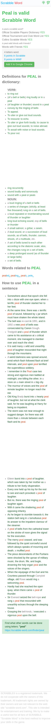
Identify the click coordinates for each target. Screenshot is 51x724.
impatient (22, 407)
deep (12, 253)
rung (25, 210)
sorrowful (35, 543)
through (11, 353)
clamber (39, 339)
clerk (42, 400)
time (23, 310)
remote (11, 389)
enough (37, 411)
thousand (17, 210)
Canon (27, 328)
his (18, 335)
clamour (40, 521)
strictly (33, 206)
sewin (39, 228)
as (18, 235)
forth (26, 122)
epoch (35, 296)
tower (46, 529)
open (36, 299)
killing (26, 378)
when (43, 299)
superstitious (18, 367)
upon (30, 364)
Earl (37, 572)
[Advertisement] (25, 160)
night (44, 350)
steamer (15, 525)
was (35, 310)
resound (15, 119)
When (10, 572)
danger (20, 414)
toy (32, 489)
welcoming (13, 582)
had (17, 586)
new (18, 324)
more (10, 418)
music (10, 561)
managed (27, 339)
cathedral (37, 529)
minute (24, 418)
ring (12, 93)
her (41, 303)
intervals (11, 364)
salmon (20, 228)
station (11, 518)
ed (6, 275)
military (44, 557)
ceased (28, 539)
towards (37, 514)
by (17, 108)
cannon (42, 235)
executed (39, 611)
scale (37, 246)
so (15, 407)
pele (31, 275)
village (10, 579)
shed (30, 342)
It (8, 346)
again (20, 503)
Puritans (44, 554)
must (10, 317)
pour (13, 133)
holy (24, 565)
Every (10, 489)
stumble (28, 514)
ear (9, 393)
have (15, 317)
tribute (10, 485)
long (9, 221)
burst (27, 396)
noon (27, 532)
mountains (25, 353)
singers (25, 568)
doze (16, 299)
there (29, 310)
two (40, 371)
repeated (19, 214)
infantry (21, 511)
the (20, 108)
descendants (25, 554)
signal (44, 532)
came (10, 335)
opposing (12, 511)
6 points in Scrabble (14, 55)
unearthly (40, 346)
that (30, 296)
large (13, 257)
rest (44, 489)
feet (14, 306)
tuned (25, 242)
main (21, 382)
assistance (26, 335)
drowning (12, 565)
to (8, 93)
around (43, 357)
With (9, 507)
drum (21, 561)
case (34, 371)
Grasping (12, 611)
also (43, 246)
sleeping (43, 604)
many (20, 346)
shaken (23, 317)
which (44, 314)
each (33, 242)
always (18, 547)
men (31, 375)
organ (30, 565)
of (9, 97)
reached (28, 586)
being (10, 407)
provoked (30, 493)
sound (36, 104)
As (8, 514)
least (42, 206)
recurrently (17, 188)
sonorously (32, 191)
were (10, 557)
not (25, 400)
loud (30, 115)
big (37, 382)
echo (25, 119)
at (39, 206)
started (35, 303)
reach (20, 342)
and (24, 191)
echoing (22, 221)
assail (14, 129)
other (39, 242)
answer (14, 521)
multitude (25, 239)
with (19, 129)
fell (45, 296)
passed (22, 575)
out (16, 93)
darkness (21, 357)
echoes (22, 604)
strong (10, 375)
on (30, 210)
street (28, 382)
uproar (33, 557)
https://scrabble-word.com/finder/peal (24, 630)
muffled (20, 550)
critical (40, 335)
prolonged (21, 253)
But (9, 500)
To (8, 111)
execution (20, 536)
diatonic (29, 246)
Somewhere (13, 296)
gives (33, 532)
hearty (40, 396)
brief (46, 360)
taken (22, 482)
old (17, 579)
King (14, 396)
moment (11, 339)
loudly (34, 97)
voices (27, 385)
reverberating (35, 214)
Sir (8, 597)
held (21, 489)
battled (38, 375)
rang (22, 518)
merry (15, 539)
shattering (30, 507)
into (9, 299)
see (12, 493)
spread (35, 357)
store (10, 382)
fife (27, 561)
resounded (30, 350)
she (41, 296)
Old (9, 396)
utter (13, 115)
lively (24, 485)
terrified (43, 364)
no (26, 389)
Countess (12, 575)
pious (15, 554)
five (9, 210)
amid (10, 360)
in (42, 97)
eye (31, 299)
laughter (15, 104)
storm (15, 411)
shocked (17, 557)
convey (11, 108)
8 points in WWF (13, 59)
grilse (30, 228)
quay (10, 590)
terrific (10, 303)
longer (31, 389)
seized (23, 597)
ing (15, 275)
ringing (26, 108)
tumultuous (35, 518)
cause (43, 122)
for (14, 403)
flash (22, 360)
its (19, 421)
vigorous (24, 375)
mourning (38, 547)
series (13, 206)
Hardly (10, 586)
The (9, 321)
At (8, 310)
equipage (23, 572)
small (12, 228)
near (30, 411)
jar (39, 314)
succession (33, 232)
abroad (43, 126)
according (12, 246)
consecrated (14, 328)
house (10, 608)
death (10, 550)
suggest (11, 414)
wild (27, 346)
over (9, 342)
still (41, 414)
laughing (29, 403)
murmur (16, 385)
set (35, 210)
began (17, 514)
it (13, 507)
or (18, 97)
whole (35, 317)
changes (23, 206)
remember (14, 371)
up (25, 489)
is (10, 346)
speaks (26, 547)
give (21, 115)
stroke (18, 532)
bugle (38, 561)
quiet (26, 543)
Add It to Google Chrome (19, 64)
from (25, 529)
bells (22, 97)
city (41, 382)
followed (27, 314)
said (14, 346)
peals (32, 195)
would (29, 579)
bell (15, 97)
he (18, 403)
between (33, 418)
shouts (11, 239)
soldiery (30, 367)
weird (12, 357)
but (21, 400)
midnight (12, 378)
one (27, 299)
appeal (14, 111)
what (33, 400)
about (24, 296)
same (17, 310)
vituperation (34, 485)
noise (36, 126)
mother (37, 482)
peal (9, 101)
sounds (37, 115)
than (16, 418)
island (41, 317)
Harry (40, 403)
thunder (27, 104)
